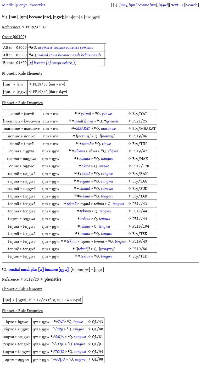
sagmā (85, 181)
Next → (176, 4)
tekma (85, 226)
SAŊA (59, 336)
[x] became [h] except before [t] (52, 62)
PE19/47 (139, 150)
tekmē (82, 248)
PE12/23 (39, 299)
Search (192, 4)
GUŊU (60, 359)
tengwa (118, 203)
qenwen (112, 121)
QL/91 (97, 343)
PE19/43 (139, 241)
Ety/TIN (139, 143)
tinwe (106, 143)
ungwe (80, 359)
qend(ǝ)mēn (84, 121)
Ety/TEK (139, 233)
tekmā (71, 203)
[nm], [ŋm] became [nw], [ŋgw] (143, 4)
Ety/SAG (139, 181)
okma (86, 165)
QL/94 (97, 351)
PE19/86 (139, 135)
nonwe (107, 135)
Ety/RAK (140, 173)
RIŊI (60, 328)
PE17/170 (140, 165)
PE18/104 (140, 226)
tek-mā (85, 210)
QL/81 (97, 336)
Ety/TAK (139, 196)
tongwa (80, 351)
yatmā (86, 113)
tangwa (107, 196)
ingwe (78, 321)
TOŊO (59, 351)
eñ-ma (80, 150)
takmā (85, 196)
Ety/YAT (139, 113)
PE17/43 (139, 203)
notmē (83, 135)
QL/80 (97, 328)
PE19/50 (40, 84)
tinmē (86, 143)
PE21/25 (139, 121)
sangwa (107, 181)
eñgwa (113, 150)
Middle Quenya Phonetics (23, 4)
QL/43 (97, 321)
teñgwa (120, 241)
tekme (85, 256)
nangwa (107, 158)
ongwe (104, 165)
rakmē (85, 173)
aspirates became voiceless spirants (65, 47)
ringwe (78, 328)
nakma (84, 158)
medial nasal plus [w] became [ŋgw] (38, 269)
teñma (85, 218)
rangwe (107, 173)
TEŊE (60, 343)
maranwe (108, 128)
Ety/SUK (139, 188)
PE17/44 (139, 210)
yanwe (107, 113)
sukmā (85, 188)
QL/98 (97, 359)
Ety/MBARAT (144, 128)
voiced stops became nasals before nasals (69, 54)
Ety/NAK (140, 158)
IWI (60, 321)
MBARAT (83, 128)
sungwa (107, 188)
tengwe (106, 248)
